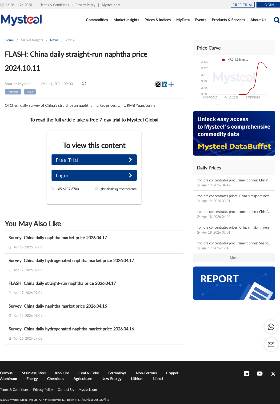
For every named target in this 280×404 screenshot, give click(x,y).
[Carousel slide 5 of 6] (249, 105)
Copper (172, 373)
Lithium (137, 378)
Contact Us (66, 390)
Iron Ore (62, 373)
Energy (32, 378)
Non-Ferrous (146, 373)
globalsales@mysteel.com (118, 189)
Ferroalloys (117, 373)
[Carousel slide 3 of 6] (229, 105)
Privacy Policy (86, 5)
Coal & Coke (88, 373)
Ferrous (6, 373)
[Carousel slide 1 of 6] (208, 105)
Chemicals (55, 378)
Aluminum (8, 378)
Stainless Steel (34, 373)
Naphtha (13, 92)
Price (30, 92)
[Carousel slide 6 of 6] (260, 105)
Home (9, 40)
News (54, 40)
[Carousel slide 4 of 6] (239, 105)
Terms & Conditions (55, 5)
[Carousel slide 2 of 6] (218, 105)
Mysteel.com (111, 5)
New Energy (111, 378)
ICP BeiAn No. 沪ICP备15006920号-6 (85, 399)
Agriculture (82, 378)
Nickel (158, 378)
